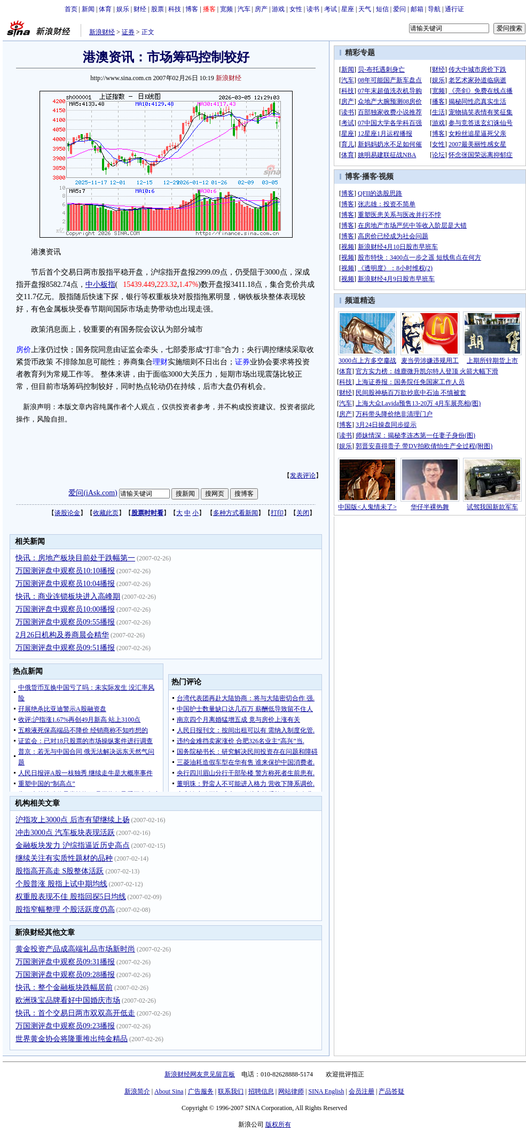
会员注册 (361, 1091)
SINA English (326, 1091)
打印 (277, 513)
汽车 (244, 9)
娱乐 (122, 9)
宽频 (226, 9)
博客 (191, 9)
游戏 (278, 9)
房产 (261, 9)
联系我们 (231, 1091)
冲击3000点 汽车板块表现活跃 (65, 833)
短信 (382, 9)
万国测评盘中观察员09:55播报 (65, 622)
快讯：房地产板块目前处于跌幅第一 (75, 558)
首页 (71, 9)
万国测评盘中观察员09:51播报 (65, 648)
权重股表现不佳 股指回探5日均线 (70, 897)
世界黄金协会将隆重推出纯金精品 (71, 1039)
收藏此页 (106, 513)
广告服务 (201, 1091)
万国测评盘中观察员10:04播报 (65, 584)
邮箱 (417, 9)
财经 (140, 9)
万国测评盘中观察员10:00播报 (65, 609)
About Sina (168, 1091)
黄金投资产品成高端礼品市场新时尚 (75, 949)
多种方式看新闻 (235, 513)
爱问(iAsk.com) (92, 493)
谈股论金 (67, 513)
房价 (23, 350)
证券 (128, 32)
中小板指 (100, 284)
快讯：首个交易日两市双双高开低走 (75, 1013)
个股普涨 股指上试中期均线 (61, 884)
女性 (295, 9)
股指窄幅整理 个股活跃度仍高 (65, 909)
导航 (434, 9)
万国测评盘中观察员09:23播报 (65, 1026)
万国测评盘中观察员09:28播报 (65, 975)
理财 (160, 362)
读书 (313, 9)
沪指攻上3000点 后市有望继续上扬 (72, 820)
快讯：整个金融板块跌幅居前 (64, 987)
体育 (105, 9)
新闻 (88, 9)
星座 (347, 9)
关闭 (302, 513)
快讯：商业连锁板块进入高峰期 (67, 596)
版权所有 (278, 1124)
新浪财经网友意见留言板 (199, 1074)
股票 (157, 9)
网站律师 (291, 1091)
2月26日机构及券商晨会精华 (62, 635)
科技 (174, 9)
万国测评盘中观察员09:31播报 (65, 962)
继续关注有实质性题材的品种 (64, 858)
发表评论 (303, 475)
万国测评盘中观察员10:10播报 (65, 571)
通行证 (454, 9)
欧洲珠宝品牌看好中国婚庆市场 (67, 1000)
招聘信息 (261, 1091)
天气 (364, 9)
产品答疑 (391, 1091)
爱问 (399, 9)
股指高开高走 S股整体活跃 (59, 871)
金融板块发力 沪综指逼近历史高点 (72, 845)
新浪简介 (137, 1091)
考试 (330, 9)
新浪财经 (102, 32)
